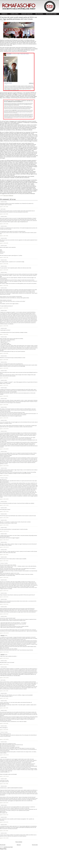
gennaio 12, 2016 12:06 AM (4, 539)
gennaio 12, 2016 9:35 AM (4, 604)
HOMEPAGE (4, 13)
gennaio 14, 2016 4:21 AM (4, 814)
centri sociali (6, 195)
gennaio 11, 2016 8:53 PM (4, 285)
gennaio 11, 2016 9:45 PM (4, 404)
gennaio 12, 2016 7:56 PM (4, 707)
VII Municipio (10, 195)
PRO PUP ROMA (39, 13)
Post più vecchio (35, 844)
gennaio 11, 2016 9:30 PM (4, 359)
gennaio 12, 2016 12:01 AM (4, 531)
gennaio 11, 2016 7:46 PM (4, 235)
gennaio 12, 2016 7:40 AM (4, 560)
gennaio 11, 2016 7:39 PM (4, 206)
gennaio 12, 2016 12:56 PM (4, 677)
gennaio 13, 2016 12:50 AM (4, 776)
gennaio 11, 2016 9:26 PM (4, 353)
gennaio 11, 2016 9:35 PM (4, 385)
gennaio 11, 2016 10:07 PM (4, 428)
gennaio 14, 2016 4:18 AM (4, 802)
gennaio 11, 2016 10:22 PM (4, 475)
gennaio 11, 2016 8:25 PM (4, 263)
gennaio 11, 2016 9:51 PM (4, 417)
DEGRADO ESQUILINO (26, 13)
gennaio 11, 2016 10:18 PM (4, 465)
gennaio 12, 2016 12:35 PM (4, 664)
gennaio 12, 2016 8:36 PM (4, 723)
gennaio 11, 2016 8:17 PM (4, 257)
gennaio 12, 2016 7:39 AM (4, 554)
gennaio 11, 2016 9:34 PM (4, 377)
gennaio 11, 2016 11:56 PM (4, 517)
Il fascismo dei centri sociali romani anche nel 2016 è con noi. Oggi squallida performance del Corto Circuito (18, 18)
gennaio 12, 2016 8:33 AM (4, 577)
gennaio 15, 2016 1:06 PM (4, 830)
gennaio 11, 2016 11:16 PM (4, 505)
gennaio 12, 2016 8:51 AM (4, 590)
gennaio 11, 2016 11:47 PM (4, 511)
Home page (19, 844)
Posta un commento (19, 841)
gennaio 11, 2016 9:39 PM (4, 396)
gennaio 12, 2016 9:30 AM (4, 596)
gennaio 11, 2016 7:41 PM (4, 223)
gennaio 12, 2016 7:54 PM (4, 698)
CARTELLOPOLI (14, 13)
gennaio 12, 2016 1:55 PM (4, 690)
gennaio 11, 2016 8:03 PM (4, 243)
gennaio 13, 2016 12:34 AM (4, 754)
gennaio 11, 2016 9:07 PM (4, 325)
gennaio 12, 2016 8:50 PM (4, 729)
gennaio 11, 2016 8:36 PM (4, 269)
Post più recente (2, 844)
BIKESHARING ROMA (51, 13)
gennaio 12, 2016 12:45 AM (4, 547)
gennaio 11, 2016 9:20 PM (4, 334)
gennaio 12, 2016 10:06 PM (4, 739)
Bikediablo (2, 635)
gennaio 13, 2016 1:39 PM (4, 783)
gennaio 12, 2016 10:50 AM (4, 658)
